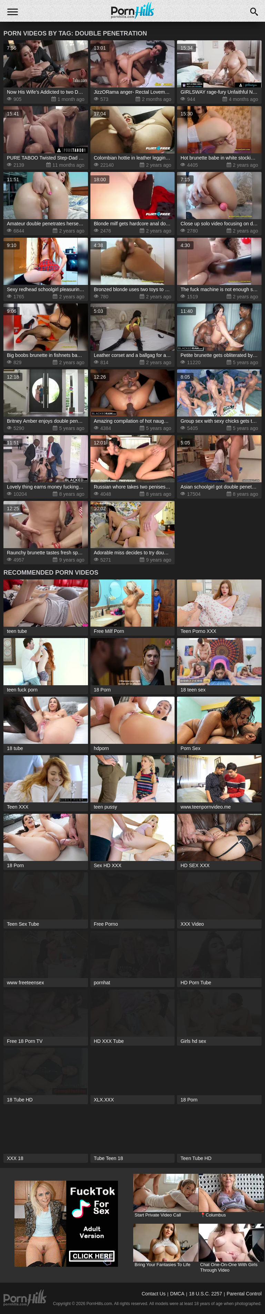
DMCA (177, 1293)
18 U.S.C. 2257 (205, 1293)
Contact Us (153, 1293)
